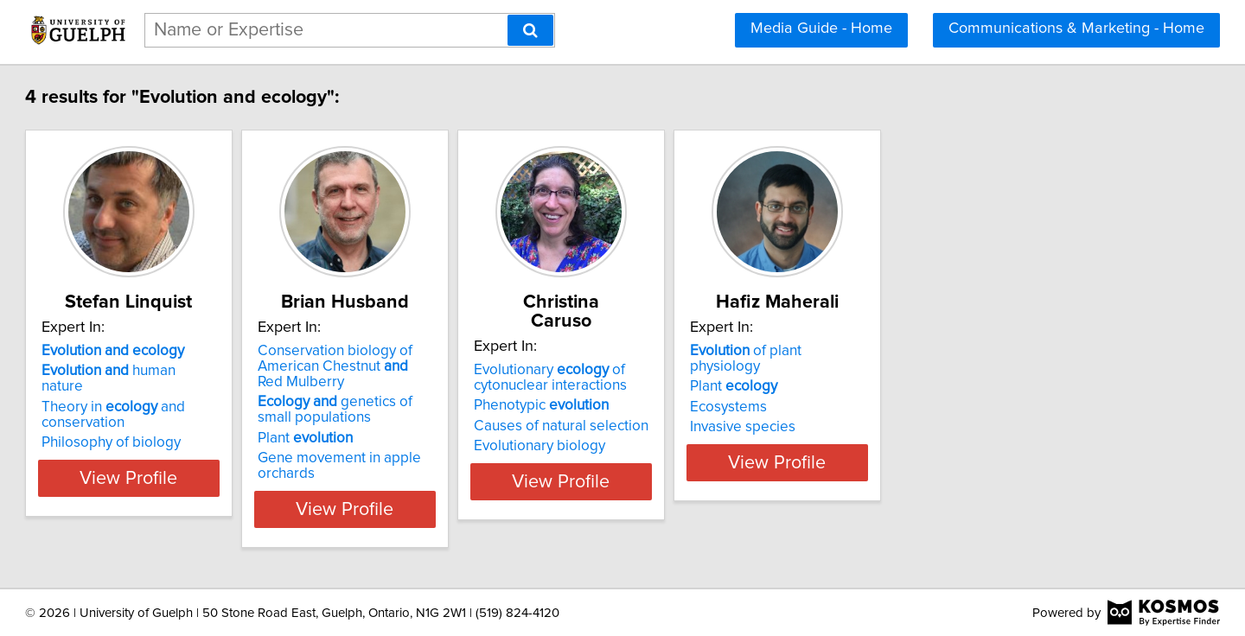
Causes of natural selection (726, 407)
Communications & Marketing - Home (1076, 28)
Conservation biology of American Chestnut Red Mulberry (469, 366)
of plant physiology (990, 351)
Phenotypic (706, 386)
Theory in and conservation (192, 399)
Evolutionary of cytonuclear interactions (715, 358)
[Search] (530, 30)
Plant (427, 438)
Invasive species (951, 411)
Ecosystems (936, 391)
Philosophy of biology (189, 427)
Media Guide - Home (821, 28)
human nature (209, 370)
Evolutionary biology (704, 427)
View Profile (229, 508)
